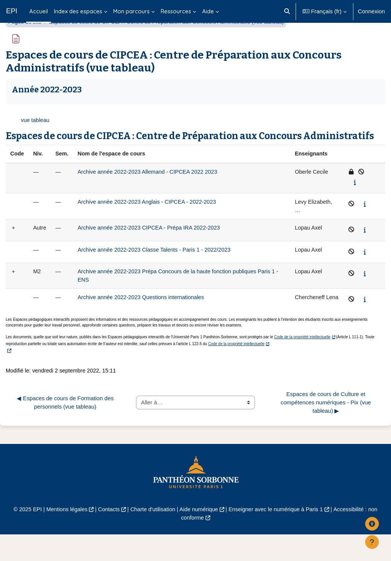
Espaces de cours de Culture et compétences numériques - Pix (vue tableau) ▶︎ (327, 428)
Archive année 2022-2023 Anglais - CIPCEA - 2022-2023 (150, 222)
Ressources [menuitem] (176, 11)
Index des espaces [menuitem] (78, 11)
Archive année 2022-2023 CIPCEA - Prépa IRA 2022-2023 (152, 249)
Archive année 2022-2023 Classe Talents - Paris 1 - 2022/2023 (158, 270)
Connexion (371, 11)
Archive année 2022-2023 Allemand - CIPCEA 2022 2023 (151, 192)
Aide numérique (198, 535)
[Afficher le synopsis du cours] (355, 202)
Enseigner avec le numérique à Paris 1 (278, 535)
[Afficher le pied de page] (372, 542)
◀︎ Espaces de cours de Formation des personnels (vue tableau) (66, 428)
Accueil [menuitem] (38, 11)
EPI (11, 11)
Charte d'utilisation (151, 535)
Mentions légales (63, 535)
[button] (287, 11)
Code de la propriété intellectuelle (302, 363)
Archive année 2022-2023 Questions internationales (144, 318)
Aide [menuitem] (208, 11)
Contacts (106, 535)
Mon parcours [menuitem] (131, 11)
